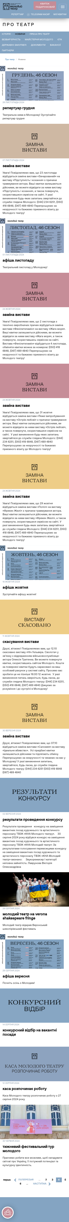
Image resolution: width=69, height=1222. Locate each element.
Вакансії (55, 45)
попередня (26, 1180)
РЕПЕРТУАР (17, 15)
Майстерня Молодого (39, 40)
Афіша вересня (16, 976)
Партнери (8, 50)
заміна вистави (16, 166)
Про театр (10, 60)
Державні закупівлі (14, 45)
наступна (39, 1184)
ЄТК (60, 40)
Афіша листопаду (18, 260)
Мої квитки (59, 15)
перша (6, 1180)
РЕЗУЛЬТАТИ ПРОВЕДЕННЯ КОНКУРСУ (32, 820)
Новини (20, 34)
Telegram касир (40, 15)
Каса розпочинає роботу (25, 1089)
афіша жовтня (15, 588)
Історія (6, 34)
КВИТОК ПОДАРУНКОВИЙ (45, 5)
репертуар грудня (19, 108)
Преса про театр (39, 34)
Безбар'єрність (11, 40)
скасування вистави (21, 642)
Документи (38, 45)
